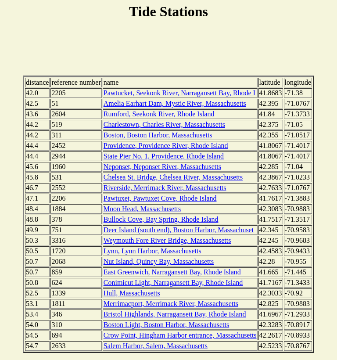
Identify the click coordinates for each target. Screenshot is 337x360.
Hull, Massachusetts (132, 293)
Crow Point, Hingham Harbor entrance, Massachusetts (180, 335)
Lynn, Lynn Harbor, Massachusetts (152, 251)
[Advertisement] (168, 48)
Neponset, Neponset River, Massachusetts (162, 166)
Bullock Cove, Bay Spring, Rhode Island (161, 219)
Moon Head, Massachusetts (142, 208)
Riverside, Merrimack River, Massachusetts (165, 187)
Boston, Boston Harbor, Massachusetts (158, 135)
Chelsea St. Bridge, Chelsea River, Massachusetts (173, 177)
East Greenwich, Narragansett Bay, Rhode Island (172, 272)
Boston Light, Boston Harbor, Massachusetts (166, 324)
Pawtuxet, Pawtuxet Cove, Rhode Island (160, 198)
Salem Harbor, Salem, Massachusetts (156, 345)
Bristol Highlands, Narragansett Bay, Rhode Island (175, 314)
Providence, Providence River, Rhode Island (166, 145)
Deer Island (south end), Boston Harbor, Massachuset (179, 230)
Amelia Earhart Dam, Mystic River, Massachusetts (175, 103)
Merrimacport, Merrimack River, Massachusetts (171, 303)
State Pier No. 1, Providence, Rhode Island (164, 156)
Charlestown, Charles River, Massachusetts (164, 124)
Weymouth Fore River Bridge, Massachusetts (167, 240)
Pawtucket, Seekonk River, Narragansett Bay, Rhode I (179, 93)
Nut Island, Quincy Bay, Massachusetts (159, 261)
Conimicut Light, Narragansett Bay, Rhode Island (173, 282)
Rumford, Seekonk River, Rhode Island (159, 114)
